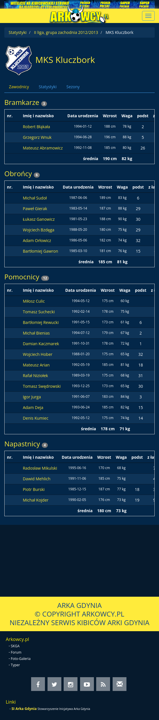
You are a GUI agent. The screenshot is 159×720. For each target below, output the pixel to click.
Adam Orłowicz (37, 240)
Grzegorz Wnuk (37, 137)
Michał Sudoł (35, 198)
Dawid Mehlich (36, 478)
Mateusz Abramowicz (43, 148)
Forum (16, 652)
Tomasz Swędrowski (41, 386)
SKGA (15, 646)
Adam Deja (33, 407)
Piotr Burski (34, 489)
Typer (15, 665)
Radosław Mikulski (40, 468)
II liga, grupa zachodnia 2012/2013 (66, 32)
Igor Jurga (32, 397)
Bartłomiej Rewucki (41, 322)
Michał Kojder (35, 500)
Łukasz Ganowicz (39, 219)
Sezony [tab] (73, 86)
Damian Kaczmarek (41, 343)
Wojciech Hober (37, 354)
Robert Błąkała (36, 126)
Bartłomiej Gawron (40, 251)
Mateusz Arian (36, 365)
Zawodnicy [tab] (19, 86)
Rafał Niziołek (35, 375)
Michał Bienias (36, 333)
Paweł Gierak (35, 208)
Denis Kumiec (35, 418)
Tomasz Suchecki (39, 311)
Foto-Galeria (21, 658)
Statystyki (17, 32)
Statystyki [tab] (47, 86)
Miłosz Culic (34, 301)
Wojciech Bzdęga (38, 230)
